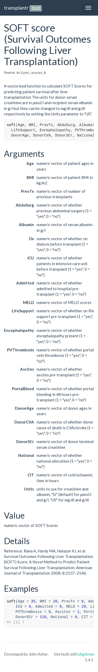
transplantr (16, 8)
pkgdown (86, 654)
